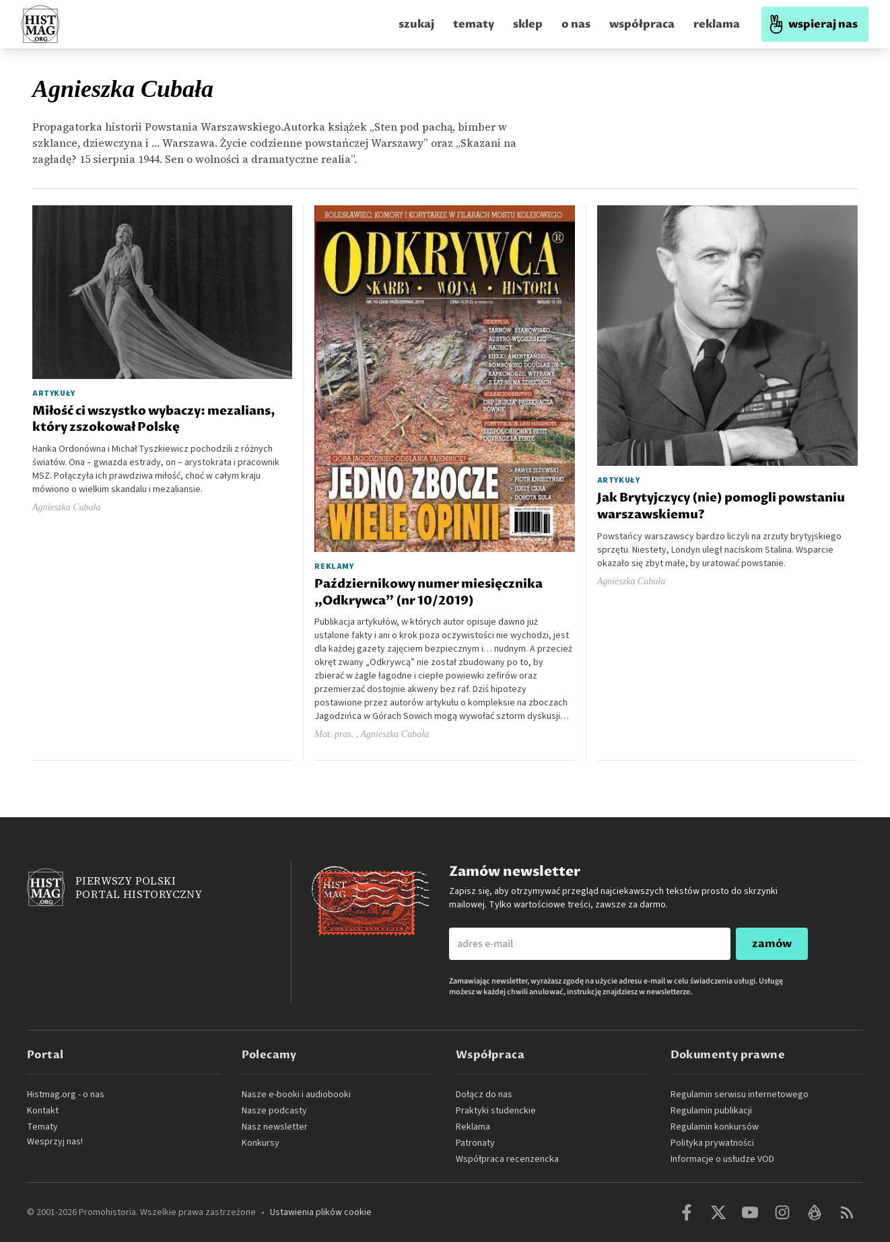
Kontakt (43, 1110)
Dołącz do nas (484, 1094)
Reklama (473, 1127)
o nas (575, 24)
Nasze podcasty (274, 1110)
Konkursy (260, 1143)
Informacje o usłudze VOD (722, 1159)
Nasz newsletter (275, 1127)
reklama (716, 24)
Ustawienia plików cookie (321, 1212)
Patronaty (475, 1143)
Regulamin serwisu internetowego (740, 1094)
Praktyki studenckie (496, 1110)
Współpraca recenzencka (507, 1159)
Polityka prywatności (712, 1143)
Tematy (42, 1127)
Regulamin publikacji (711, 1110)
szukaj (416, 24)
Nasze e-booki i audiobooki (296, 1094)
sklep (528, 24)
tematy (473, 24)
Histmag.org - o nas (65, 1094)
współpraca (642, 24)
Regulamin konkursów (715, 1127)
